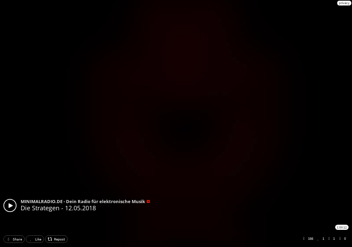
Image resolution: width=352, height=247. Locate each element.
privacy (344, 3)
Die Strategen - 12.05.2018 (58, 208)
